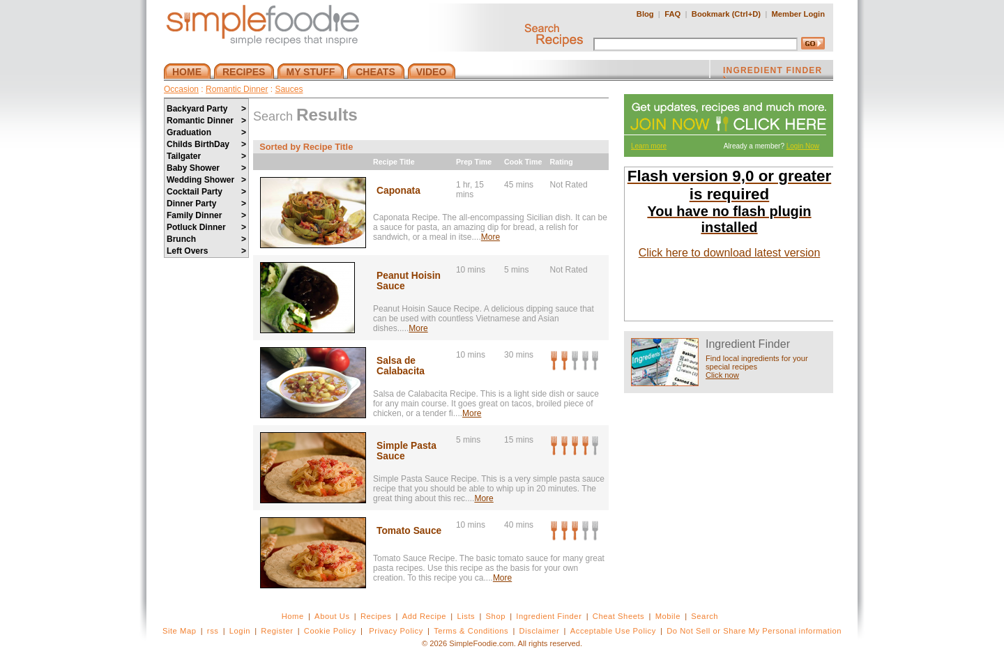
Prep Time (474, 162)
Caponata (398, 190)
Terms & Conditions (471, 631)
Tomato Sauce (408, 531)
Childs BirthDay (206, 144)
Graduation (206, 132)
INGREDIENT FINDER (772, 72)
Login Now (802, 146)
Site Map (179, 631)
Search (704, 616)
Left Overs (206, 251)
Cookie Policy (330, 631)
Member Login (798, 14)
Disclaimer (539, 631)
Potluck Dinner (206, 227)
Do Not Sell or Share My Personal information (754, 631)
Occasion (181, 89)
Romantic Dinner (237, 89)
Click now (722, 375)
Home (293, 616)
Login (239, 631)
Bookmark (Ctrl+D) (726, 14)
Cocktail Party (206, 192)
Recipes (375, 616)
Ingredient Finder (548, 616)
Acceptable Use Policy (613, 631)
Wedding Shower (206, 180)
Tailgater (206, 156)
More (490, 237)
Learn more (649, 146)
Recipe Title (394, 162)
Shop (495, 616)
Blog (645, 14)
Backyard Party (206, 109)
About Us (332, 616)
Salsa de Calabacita (400, 365)
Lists (466, 616)
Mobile (667, 616)
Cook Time (523, 162)
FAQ (672, 14)
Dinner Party (206, 203)
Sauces (289, 89)
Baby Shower (206, 168)
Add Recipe (424, 616)
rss (213, 631)
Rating (561, 162)
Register (277, 631)
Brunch (206, 239)
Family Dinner (206, 215)
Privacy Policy (396, 631)
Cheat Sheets (619, 616)
